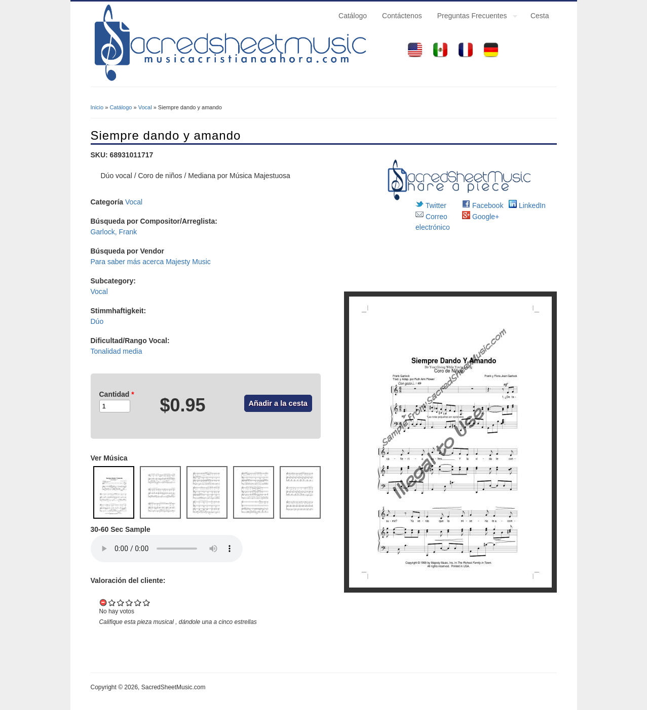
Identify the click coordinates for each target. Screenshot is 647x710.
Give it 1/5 (112, 602)
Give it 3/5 (129, 602)
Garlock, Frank (114, 232)
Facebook (482, 205)
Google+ (480, 217)
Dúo (97, 321)
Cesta (539, 16)
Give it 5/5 (146, 602)
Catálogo (352, 16)
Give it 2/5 (121, 602)
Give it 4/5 (138, 602)
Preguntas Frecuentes (474, 17)
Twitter (430, 205)
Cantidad (116, 394)
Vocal (145, 107)
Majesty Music (188, 262)
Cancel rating (103, 602)
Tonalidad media (116, 351)
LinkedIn (527, 205)
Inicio (97, 107)
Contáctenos (402, 16)
